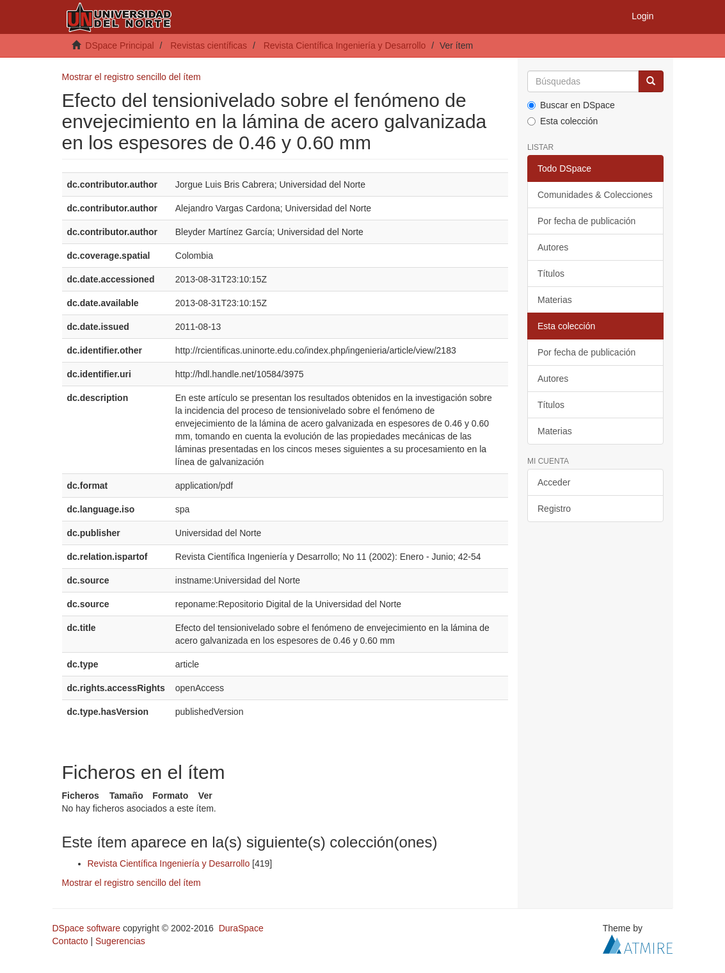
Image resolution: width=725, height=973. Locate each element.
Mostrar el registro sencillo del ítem (131, 77)
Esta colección (562, 121)
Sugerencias (120, 941)
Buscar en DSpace (571, 105)
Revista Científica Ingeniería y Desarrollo (345, 45)
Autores (553, 247)
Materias (555, 300)
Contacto (70, 941)
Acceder (554, 482)
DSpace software (86, 928)
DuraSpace (241, 928)
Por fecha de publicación (586, 221)
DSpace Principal (119, 45)
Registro (554, 508)
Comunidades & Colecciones (595, 195)
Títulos (551, 273)
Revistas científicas (208, 45)
